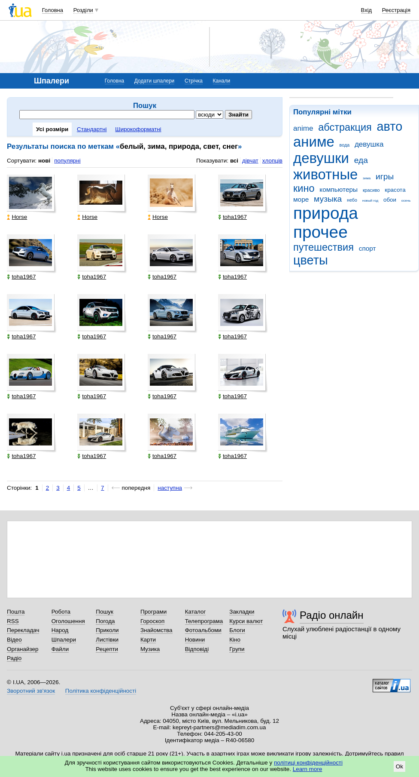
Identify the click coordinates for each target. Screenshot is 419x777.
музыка (328, 198)
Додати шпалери (154, 81)
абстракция (345, 127)
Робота (61, 611)
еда (361, 160)
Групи (236, 649)
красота (395, 190)
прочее (320, 232)
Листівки (107, 639)
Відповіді (197, 649)
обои (389, 200)
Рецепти (107, 649)
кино (304, 188)
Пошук (104, 611)
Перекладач (23, 630)
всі (234, 160)
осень (406, 201)
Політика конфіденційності (100, 691)
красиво (371, 190)
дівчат (250, 160)
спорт (367, 248)
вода (345, 144)
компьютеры (338, 189)
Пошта (15, 611)
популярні (67, 160)
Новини (195, 639)
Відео (14, 639)
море (301, 199)
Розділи (83, 10)
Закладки (241, 611)
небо (352, 200)
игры (385, 176)
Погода (105, 621)
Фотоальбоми (203, 630)
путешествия (323, 247)
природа (325, 213)
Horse (17, 217)
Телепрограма (204, 621)
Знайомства (156, 630)
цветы (310, 260)
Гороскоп (152, 621)
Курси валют (246, 621)
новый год (370, 201)
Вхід (366, 10)
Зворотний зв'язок (31, 691)
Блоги (237, 630)
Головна (52, 10)
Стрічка (194, 81)
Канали (222, 81)
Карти (148, 639)
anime (303, 128)
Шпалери (64, 639)
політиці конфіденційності (308, 762)
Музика (150, 649)
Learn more (307, 769)
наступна (170, 488)
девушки (321, 158)
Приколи (107, 630)
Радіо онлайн (332, 615)
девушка (369, 144)
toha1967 (232, 217)
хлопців (272, 160)
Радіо (14, 658)
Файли (60, 649)
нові (44, 160)
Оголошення (68, 621)
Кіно (234, 639)
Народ (60, 630)
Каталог (195, 611)
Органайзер (22, 649)
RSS (13, 621)
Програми (153, 611)
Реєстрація (396, 10)
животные (325, 174)
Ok (399, 766)
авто (390, 126)
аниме (313, 142)
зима (366, 178)
